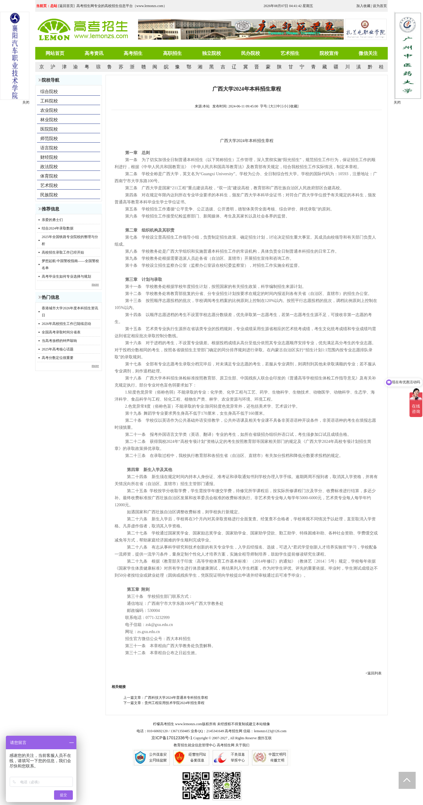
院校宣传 (329, 53)
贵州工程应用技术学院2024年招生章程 (174, 703)
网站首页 (55, 53)
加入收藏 (363, 6)
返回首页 (66, 6)
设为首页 (380, 6)
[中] (278, 106)
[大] (272, 106)
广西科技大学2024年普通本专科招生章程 (176, 698)
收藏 (293, 106)
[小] (285, 106)
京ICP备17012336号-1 (171, 737)
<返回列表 (373, 673)
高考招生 (133, 53)
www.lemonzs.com (188, 724)
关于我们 (242, 745)
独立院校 (211, 53)
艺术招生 (290, 53)
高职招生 (172, 53)
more (95, 284)
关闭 (397, 102)
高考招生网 (225, 745)
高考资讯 (94, 53)
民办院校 (250, 53)
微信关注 (368, 53)
